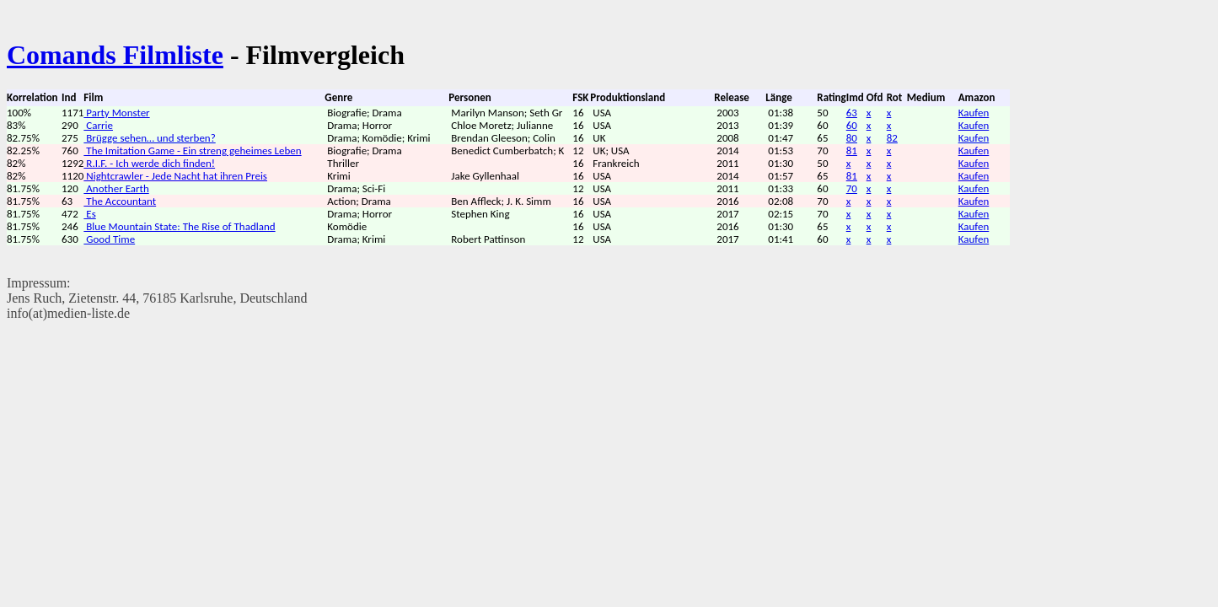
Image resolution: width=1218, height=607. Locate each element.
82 (892, 138)
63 (851, 112)
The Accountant (119, 201)
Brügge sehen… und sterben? (149, 138)
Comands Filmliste (115, 55)
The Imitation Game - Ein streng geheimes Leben (192, 150)
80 (851, 138)
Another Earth (115, 188)
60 (851, 125)
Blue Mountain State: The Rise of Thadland (179, 226)
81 (851, 150)
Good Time (109, 239)
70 (851, 188)
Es (89, 213)
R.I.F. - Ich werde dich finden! (149, 163)
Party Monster (116, 112)
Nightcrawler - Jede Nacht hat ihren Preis (175, 175)
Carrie (98, 125)
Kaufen (974, 112)
